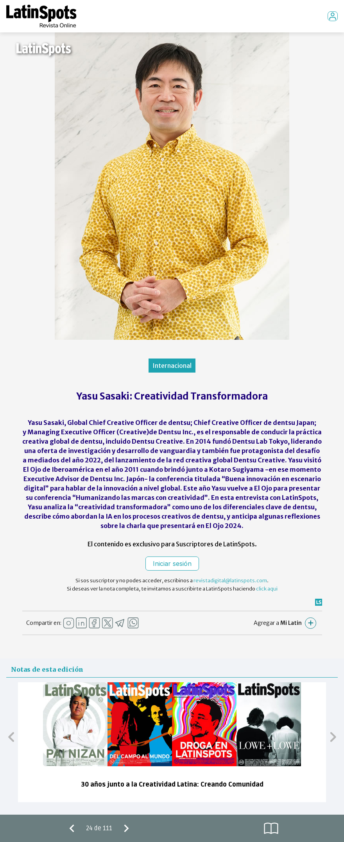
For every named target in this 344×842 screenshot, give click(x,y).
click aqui (267, 588)
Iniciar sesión (172, 563)
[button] (11, 736)
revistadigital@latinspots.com (230, 580)
